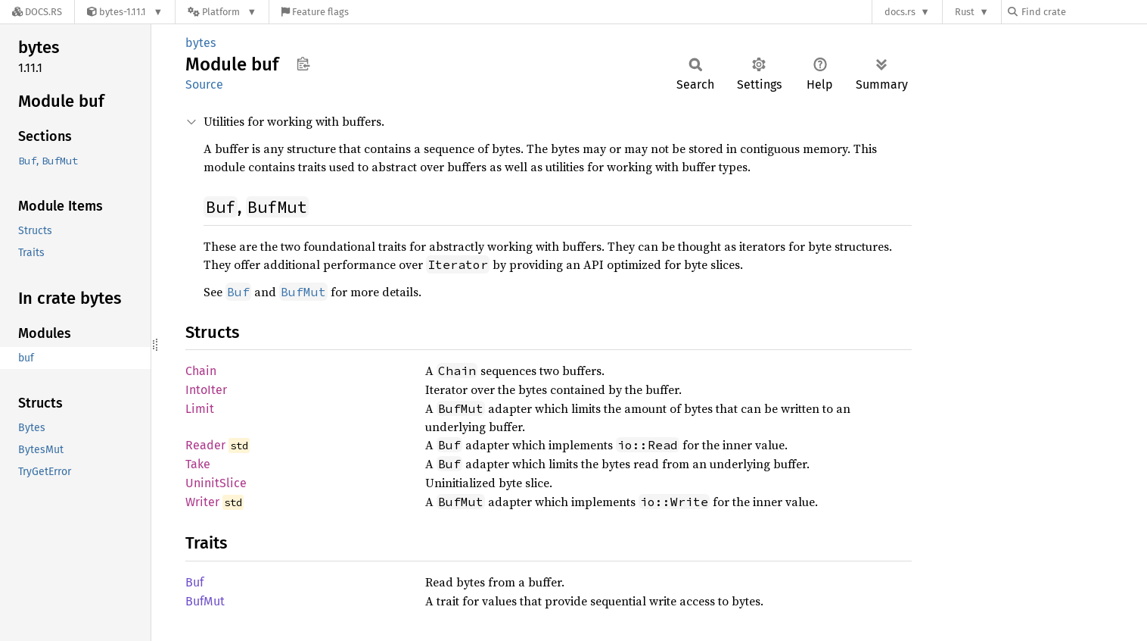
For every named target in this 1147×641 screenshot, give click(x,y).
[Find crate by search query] (1083, 11)
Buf (194, 582)
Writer (202, 502)
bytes (200, 43)
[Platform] (222, 11)
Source (204, 84)
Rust (964, 11)
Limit (199, 409)
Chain (200, 371)
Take (197, 464)
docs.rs (899, 11)
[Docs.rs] (37, 11)
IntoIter (206, 390)
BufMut (205, 601)
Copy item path (303, 64)
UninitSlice (216, 483)
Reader (205, 445)
